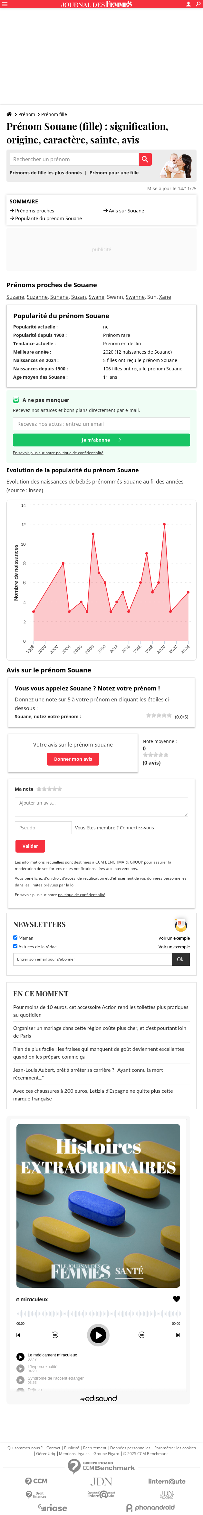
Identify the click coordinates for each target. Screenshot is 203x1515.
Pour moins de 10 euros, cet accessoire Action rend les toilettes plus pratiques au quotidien (100, 1011)
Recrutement (94, 1448)
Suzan (78, 296)
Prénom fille (54, 114)
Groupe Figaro (106, 1453)
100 (169, 715)
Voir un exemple (174, 938)
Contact (53, 1448)
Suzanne (37, 296)
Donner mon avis (73, 759)
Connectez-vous (137, 828)
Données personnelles (130, 1448)
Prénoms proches (34, 211)
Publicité (71, 1448)
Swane (96, 296)
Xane (165, 296)
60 (158, 715)
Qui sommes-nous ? (25, 1448)
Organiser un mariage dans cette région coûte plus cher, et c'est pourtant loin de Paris (99, 1032)
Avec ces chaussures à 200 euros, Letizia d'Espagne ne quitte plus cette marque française (93, 1094)
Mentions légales (74, 1453)
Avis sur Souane (126, 211)
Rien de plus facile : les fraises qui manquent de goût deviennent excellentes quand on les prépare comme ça (98, 1053)
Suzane (15, 296)
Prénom (26, 114)
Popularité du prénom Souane (48, 218)
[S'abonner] (101, 959)
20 (148, 715)
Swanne (135, 296)
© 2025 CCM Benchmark (145, 1453)
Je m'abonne (96, 440)
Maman (23, 938)
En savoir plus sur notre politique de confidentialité (58, 452)
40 (153, 715)
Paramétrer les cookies (175, 1448)
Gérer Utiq (45, 1453)
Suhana (59, 296)
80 (164, 715)
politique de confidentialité (81, 894)
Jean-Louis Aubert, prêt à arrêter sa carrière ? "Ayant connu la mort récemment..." (88, 1073)
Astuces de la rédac (34, 946)
